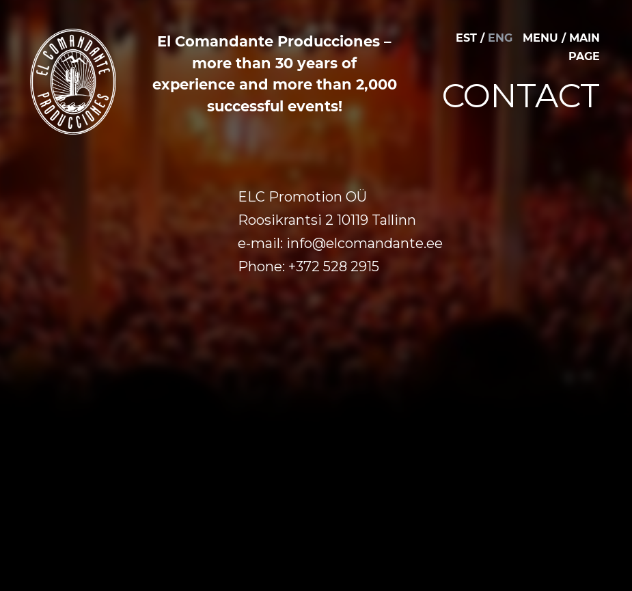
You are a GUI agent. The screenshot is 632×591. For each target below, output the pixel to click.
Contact (521, 95)
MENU (540, 37)
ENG (500, 37)
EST (466, 37)
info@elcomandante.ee (364, 243)
